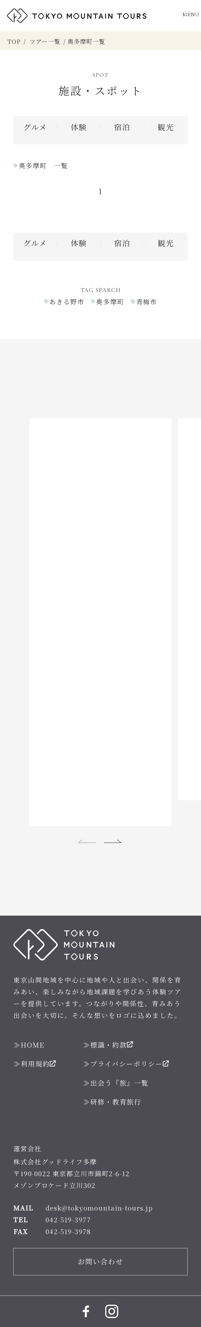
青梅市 (146, 301)
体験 (79, 126)
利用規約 (35, 1040)
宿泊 (122, 126)
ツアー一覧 (45, 41)
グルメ (35, 126)
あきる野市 (66, 301)
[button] (87, 817)
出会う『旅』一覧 (119, 1059)
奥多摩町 (110, 301)
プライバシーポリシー (126, 1040)
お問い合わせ (100, 1238)
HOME (32, 1021)
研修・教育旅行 (115, 1078)
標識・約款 (108, 1021)
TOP (14, 41)
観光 (166, 126)
